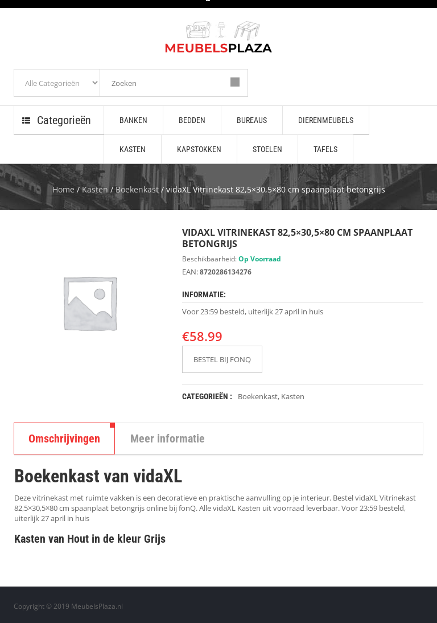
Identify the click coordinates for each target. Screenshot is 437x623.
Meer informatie (167, 438)
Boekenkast (137, 189)
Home (63, 189)
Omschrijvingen (64, 438)
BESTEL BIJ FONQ (222, 359)
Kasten (95, 189)
